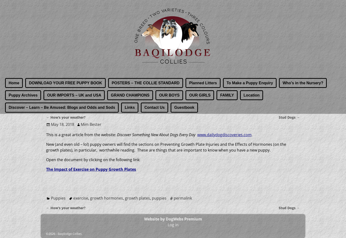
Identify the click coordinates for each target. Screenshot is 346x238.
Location (252, 95)
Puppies (58, 198)
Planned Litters (203, 83)
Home (14, 83)
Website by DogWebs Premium (173, 219)
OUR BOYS (169, 95)
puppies (159, 198)
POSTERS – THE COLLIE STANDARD (145, 83)
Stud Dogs (289, 117)
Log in (173, 224)
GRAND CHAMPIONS (130, 95)
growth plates (137, 198)
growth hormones (106, 198)
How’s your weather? (66, 117)
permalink (183, 198)
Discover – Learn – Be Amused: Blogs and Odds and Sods (62, 107)
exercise (80, 198)
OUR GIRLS (199, 95)
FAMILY (227, 95)
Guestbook (184, 107)
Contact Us (154, 107)
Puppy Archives (23, 95)
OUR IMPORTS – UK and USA (74, 95)
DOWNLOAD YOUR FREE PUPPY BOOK (65, 83)
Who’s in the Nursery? (303, 83)
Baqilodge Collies (70, 234)
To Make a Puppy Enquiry (250, 83)
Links (130, 107)
